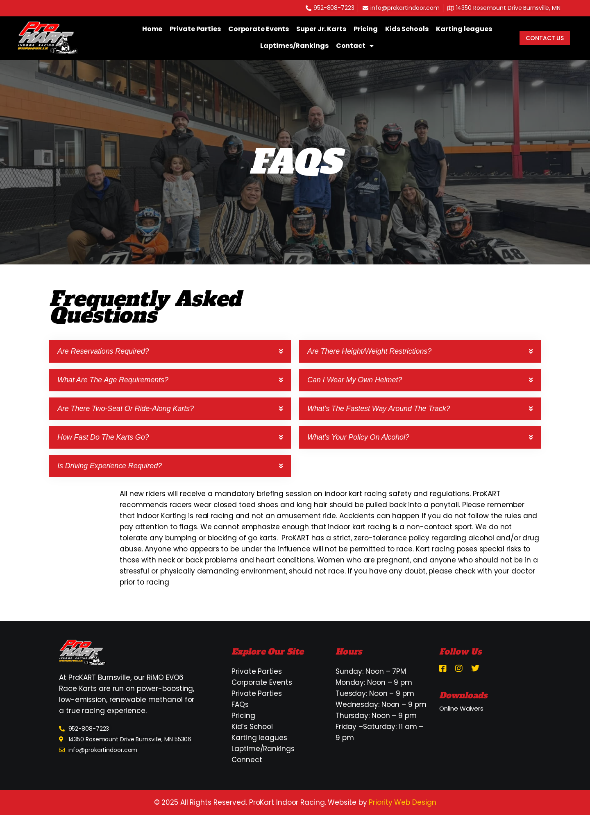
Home (152, 29)
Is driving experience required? (109, 466)
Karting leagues (464, 29)
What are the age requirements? (112, 380)
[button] (170, 351)
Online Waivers (461, 708)
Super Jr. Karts (321, 29)
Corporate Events (258, 29)
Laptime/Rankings (262, 749)
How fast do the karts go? (103, 437)
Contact (355, 45)
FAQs (240, 704)
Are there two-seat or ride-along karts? (125, 408)
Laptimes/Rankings (294, 45)
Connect (246, 760)
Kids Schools (407, 29)
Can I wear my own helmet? (354, 380)
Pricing (366, 29)
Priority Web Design (402, 802)
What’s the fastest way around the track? (378, 408)
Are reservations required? (103, 351)
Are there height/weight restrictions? (369, 351)
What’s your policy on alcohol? (358, 437)
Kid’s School (252, 726)
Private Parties (195, 29)
